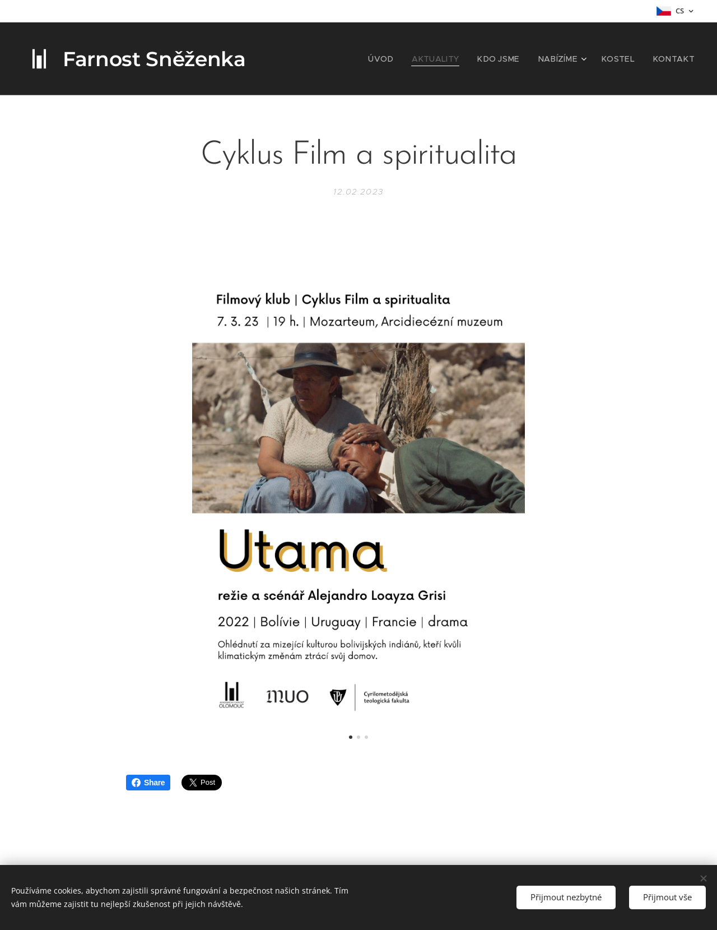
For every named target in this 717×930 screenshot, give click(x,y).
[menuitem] (406, 59)
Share (148, 782)
